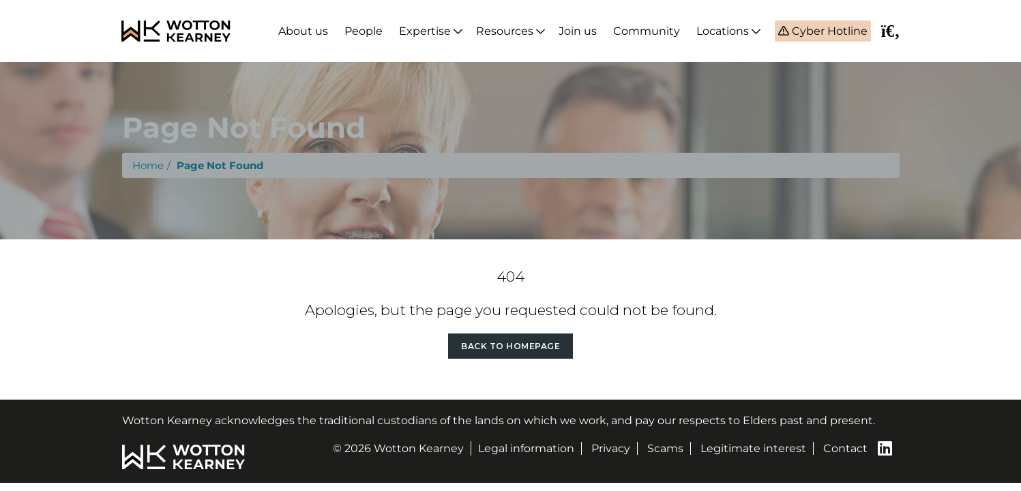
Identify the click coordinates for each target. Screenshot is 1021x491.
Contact (845, 448)
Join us (578, 31)
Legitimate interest (753, 448)
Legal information (526, 448)
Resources (504, 31)
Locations (722, 31)
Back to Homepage (510, 346)
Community (646, 31)
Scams (665, 448)
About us (303, 31)
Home (148, 165)
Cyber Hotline (828, 31)
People (363, 31)
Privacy (610, 448)
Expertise (425, 31)
